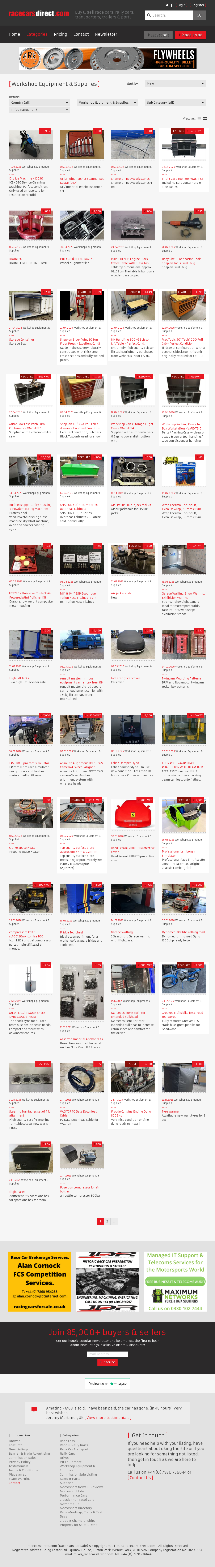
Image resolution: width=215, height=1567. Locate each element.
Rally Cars (67, 1453)
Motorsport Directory (76, 1508)
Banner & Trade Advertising (29, 1453)
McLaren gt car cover (125, 678)
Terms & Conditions (23, 1470)
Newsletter (106, 34)
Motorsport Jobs (72, 1491)
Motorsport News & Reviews (82, 1487)
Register (197, 5)
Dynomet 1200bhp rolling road (183, 932)
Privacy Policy (19, 1462)
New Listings (18, 1449)
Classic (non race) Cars (77, 1500)
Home (14, 34)
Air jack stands (121, 593)
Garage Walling (122, 932)
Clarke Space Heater (23, 848)
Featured (15, 1445)
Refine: (14, 97)
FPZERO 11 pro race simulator (29, 763)
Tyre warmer (171, 1111)
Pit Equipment (70, 1462)
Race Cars (67, 1441)
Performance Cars (73, 1495)
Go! (199, 15)
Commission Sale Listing (78, 1474)
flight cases (17, 1192)
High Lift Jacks (19, 678)
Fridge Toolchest (71, 932)
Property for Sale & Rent (78, 1525)
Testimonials (19, 1466)
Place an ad (190, 35)
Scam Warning (19, 1479)
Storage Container (21, 339)
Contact (81, 34)
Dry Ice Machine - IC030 (26, 178)
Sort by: (132, 84)
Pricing (60, 34)
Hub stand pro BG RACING (77, 259)
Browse (14, 1441)
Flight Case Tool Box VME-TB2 (182, 179)
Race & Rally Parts (74, 1445)
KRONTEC (15, 259)
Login (182, 5)
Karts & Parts (70, 1479)
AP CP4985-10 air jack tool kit (131, 505)
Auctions (66, 1483)
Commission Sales (23, 1458)
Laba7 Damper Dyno (125, 763)
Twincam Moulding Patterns (182, 678)
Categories (37, 34)
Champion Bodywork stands (130, 179)
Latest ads (158, 35)
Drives (64, 1458)
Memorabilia (70, 1504)
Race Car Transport (74, 1449)
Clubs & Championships (78, 1521)
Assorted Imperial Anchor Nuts (81, 1039)
